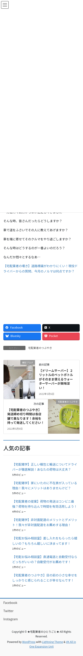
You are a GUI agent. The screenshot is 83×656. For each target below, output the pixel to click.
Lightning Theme (52, 642)
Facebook (10, 602)
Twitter (8, 611)
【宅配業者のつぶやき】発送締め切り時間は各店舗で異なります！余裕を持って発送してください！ (25, 416)
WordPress (28, 642)
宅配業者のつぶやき (40, 348)
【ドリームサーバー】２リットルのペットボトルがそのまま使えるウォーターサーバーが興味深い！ (56, 379)
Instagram (10, 619)
